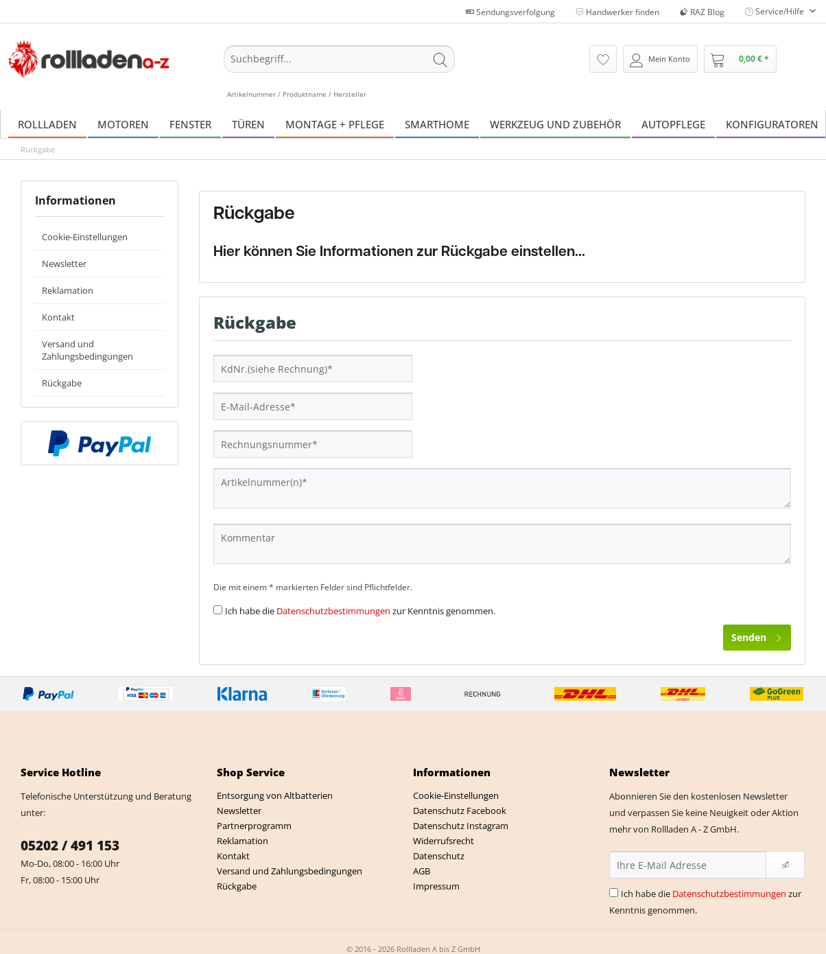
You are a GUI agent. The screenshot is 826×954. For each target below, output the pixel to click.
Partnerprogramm (254, 825)
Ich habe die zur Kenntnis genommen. (360, 611)
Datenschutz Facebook (459, 810)
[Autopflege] (673, 124)
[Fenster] (190, 124)
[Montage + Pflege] (335, 124)
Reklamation (67, 290)
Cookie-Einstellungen (85, 237)
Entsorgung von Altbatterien (275, 795)
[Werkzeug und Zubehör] (555, 124)
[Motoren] (123, 124)
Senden (757, 635)
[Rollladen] (47, 124)
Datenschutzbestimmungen (333, 611)
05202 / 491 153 (70, 845)
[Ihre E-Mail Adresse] (687, 865)
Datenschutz (438, 856)
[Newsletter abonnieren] (785, 865)
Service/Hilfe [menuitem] (775, 11)
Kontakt (58, 317)
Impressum (436, 886)
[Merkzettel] (603, 59)
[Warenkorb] (740, 59)
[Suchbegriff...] (339, 59)
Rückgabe (62, 383)
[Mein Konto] (660, 59)
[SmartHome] (437, 124)
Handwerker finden (617, 12)
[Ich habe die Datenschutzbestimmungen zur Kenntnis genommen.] (217, 609)
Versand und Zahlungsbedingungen (87, 350)
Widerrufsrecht (443, 841)
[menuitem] (339, 72)
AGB (421, 871)
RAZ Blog (702, 12)
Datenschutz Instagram (460, 825)
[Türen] (248, 124)
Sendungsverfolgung (510, 12)
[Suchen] (440, 59)
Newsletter (64, 263)
